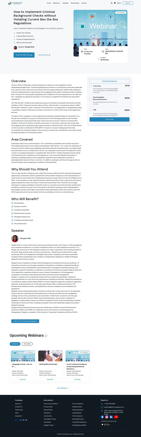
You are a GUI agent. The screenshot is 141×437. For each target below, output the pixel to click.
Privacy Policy (48, 407)
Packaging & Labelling (79, 425)
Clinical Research (77, 410)
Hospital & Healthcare (79, 422)
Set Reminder (44, 55)
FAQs (17, 413)
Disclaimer (47, 413)
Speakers (66, 3)
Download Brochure (24, 55)
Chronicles (27, 344)
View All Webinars (63, 388)
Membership (75, 3)
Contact (84, 3)
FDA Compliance (77, 404)
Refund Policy (48, 410)
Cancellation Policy (50, 419)
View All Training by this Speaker (25, 321)
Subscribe (18, 416)
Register (128, 3)
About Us (18, 404)
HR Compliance (77, 416)
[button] (111, 3)
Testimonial (19, 410)
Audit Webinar (76, 413)
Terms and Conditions (51, 404)
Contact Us (18, 407)
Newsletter (47, 422)
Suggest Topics (49, 425)
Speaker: (26, 47)
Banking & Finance (78, 419)
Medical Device (77, 407)
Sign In (119, 3)
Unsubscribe (48, 416)
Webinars (56, 3)
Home (49, 3)
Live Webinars (15, 344)
